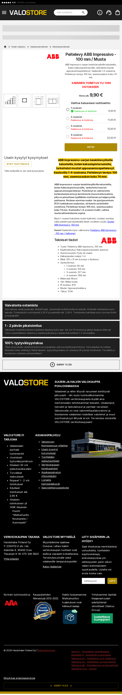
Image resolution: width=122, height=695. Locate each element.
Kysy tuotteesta (18, 164)
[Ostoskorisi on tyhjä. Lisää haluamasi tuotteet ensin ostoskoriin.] (117, 12)
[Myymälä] (96, 456)
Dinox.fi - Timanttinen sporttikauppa (90, 651)
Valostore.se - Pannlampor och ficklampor (93, 658)
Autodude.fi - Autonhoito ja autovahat (91, 654)
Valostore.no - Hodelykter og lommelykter (93, 661)
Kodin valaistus (18, 47)
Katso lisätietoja (52, 566)
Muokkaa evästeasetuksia (19, 678)
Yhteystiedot (11, 558)
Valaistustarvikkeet (39, 47)
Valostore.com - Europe (84, 668)
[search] (83, 12)
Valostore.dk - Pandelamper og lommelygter (94, 665)
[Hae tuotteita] (68, 12)
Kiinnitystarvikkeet (61, 47)
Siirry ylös (61, 365)
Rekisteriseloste (46, 650)
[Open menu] (4, 12)
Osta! (91, 147)
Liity (112, 581)
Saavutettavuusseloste (55, 487)
